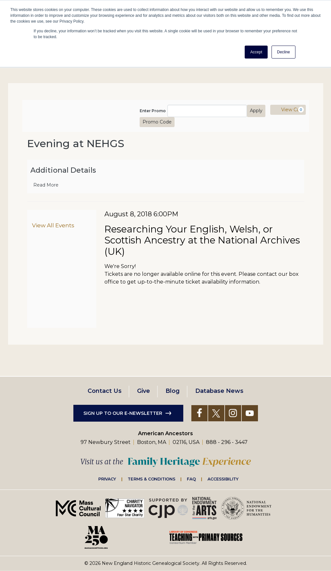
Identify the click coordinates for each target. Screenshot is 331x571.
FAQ (191, 478)
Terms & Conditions (151, 478)
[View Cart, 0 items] (288, 110)
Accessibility (223, 478)
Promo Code (157, 122)
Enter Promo (153, 111)
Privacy (107, 478)
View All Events (53, 225)
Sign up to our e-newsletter (122, 413)
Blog (173, 390)
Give (143, 390)
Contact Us (105, 390)
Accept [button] (256, 52)
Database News (219, 390)
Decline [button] (283, 52)
